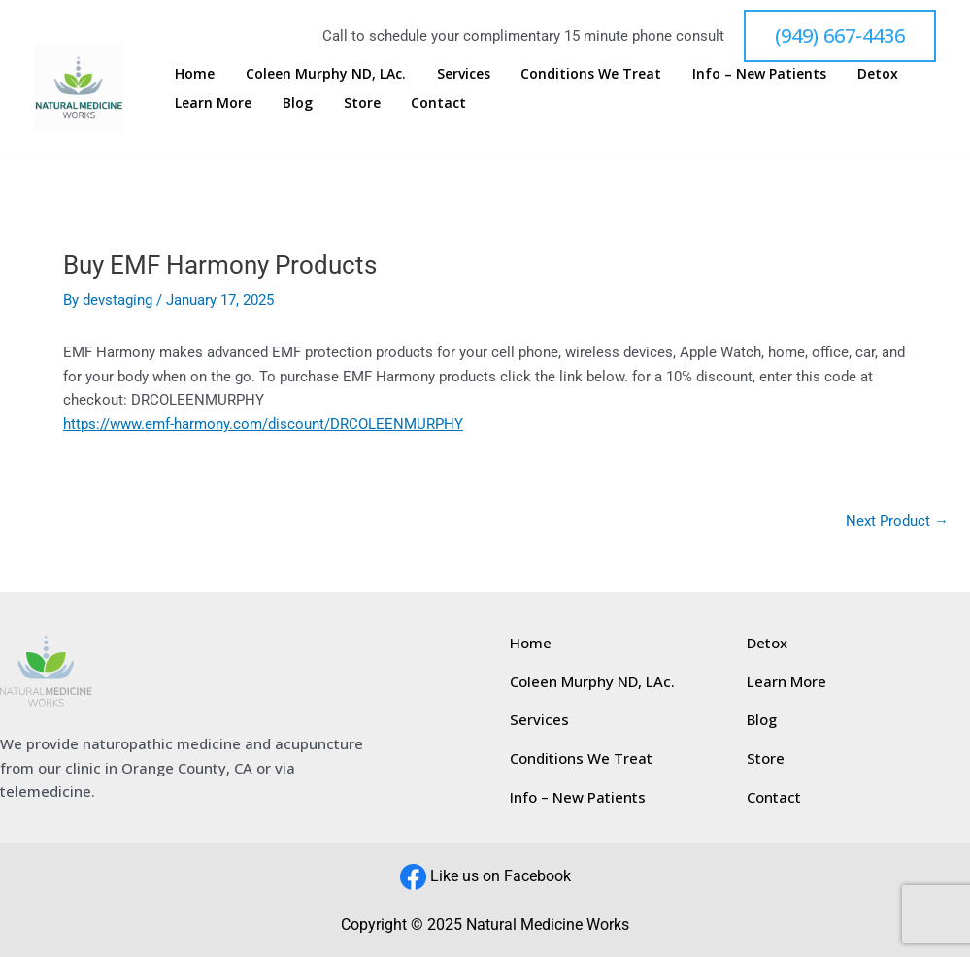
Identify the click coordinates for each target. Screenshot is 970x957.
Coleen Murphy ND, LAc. (311, 73)
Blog (283, 102)
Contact (401, 102)
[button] (840, 36)
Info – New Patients (711, 73)
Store (336, 102)
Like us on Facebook (500, 875)
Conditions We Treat (554, 73)
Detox (817, 73)
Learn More (210, 102)
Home (192, 73)
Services (437, 73)
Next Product (897, 521)
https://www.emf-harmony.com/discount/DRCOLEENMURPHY (263, 424)
